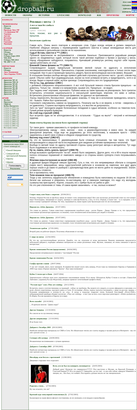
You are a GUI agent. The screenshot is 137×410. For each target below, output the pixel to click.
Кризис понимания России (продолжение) (47, 249)
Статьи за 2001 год (11, 126)
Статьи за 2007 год (11, 114)
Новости (7, 26)
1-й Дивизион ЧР (11, 32)
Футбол (7, 100)
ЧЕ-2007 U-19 (9, 62)
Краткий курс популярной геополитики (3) (48, 394)
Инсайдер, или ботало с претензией (45, 357)
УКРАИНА (129, 5)
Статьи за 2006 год (11, 116)
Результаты (15, 168)
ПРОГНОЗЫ (112, 15)
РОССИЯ (130, 2)
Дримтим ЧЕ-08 (10, 88)
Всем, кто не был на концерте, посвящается (71, 366)
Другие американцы (38, 319)
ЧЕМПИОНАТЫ (9, 24)
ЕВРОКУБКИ (8, 66)
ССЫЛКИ (6, 132)
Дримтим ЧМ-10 (11, 82)
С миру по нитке (37, 237)
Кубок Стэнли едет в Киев (41, 274)
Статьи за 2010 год (11, 108)
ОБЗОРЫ (27, 15)
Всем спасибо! (36, 301)
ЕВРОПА (130, 9)
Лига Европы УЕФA (13, 74)
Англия (7, 36)
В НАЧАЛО (7, 20)
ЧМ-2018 (7, 58)
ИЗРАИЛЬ (129, 12)
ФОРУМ (130, 15)
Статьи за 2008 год (11, 112)
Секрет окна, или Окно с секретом (44, 194)
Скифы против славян (39, 264)
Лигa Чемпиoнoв (11, 72)
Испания (7, 38)
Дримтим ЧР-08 (10, 86)
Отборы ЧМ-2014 (11, 60)
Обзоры (7, 28)
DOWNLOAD (84, 15)
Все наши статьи (10, 128)
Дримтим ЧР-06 (10, 92)
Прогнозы (8, 102)
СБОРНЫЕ (7, 48)
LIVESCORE (63, 15)
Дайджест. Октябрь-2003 (40, 327)
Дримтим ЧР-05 (10, 94)
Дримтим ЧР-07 (10, 90)
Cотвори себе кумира (39, 338)
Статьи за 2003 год (11, 122)
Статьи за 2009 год (11, 110)
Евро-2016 (8, 54)
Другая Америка (37, 310)
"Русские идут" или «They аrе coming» (46, 285)
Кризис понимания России (41, 258)
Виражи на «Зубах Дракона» (42, 207)
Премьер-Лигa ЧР (12, 30)
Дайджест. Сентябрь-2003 (40, 346)
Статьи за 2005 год (11, 118)
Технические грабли (38, 228)
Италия (7, 40)
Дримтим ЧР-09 (10, 84)
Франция (8, 44)
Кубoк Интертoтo (11, 106)
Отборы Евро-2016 (12, 56)
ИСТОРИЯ (44, 15)
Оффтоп (7, 104)
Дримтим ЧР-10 (10, 80)
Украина (7, 34)
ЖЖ (99, 15)
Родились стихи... (37, 386)
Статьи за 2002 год (11, 124)
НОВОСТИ (10, 15)
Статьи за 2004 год (11, 120)
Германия (8, 42)
